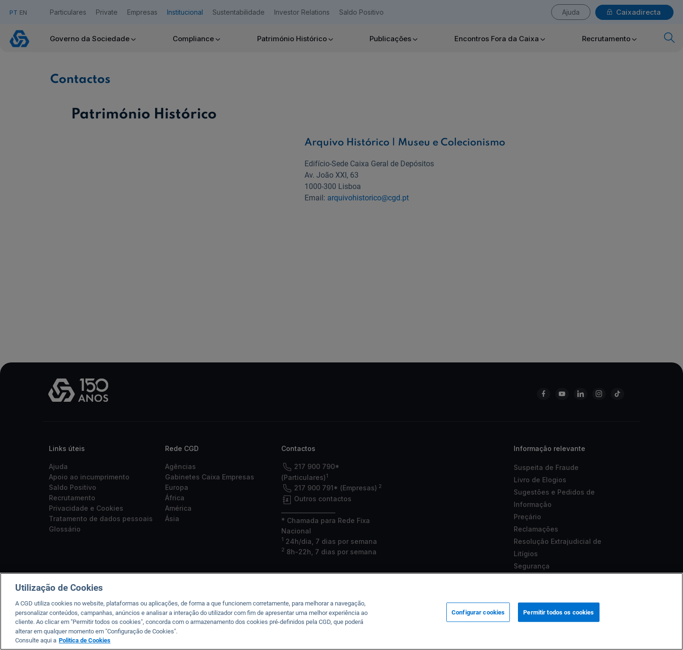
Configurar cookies (478, 622)
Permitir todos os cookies (558, 622)
